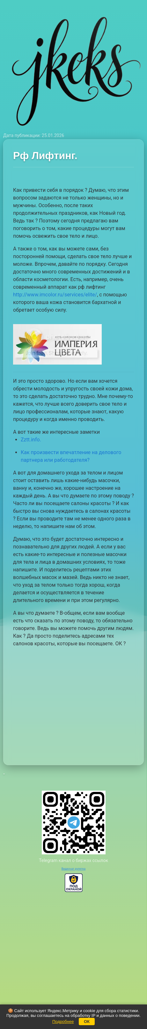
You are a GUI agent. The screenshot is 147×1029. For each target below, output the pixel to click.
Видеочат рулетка (74, 868)
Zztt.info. (31, 440)
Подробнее (63, 1021)
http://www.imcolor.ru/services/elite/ (55, 295)
